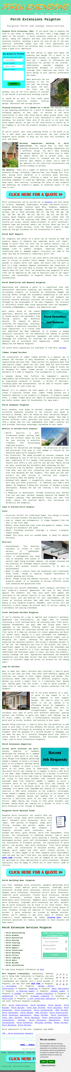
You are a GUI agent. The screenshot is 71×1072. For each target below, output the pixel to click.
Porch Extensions (23, 1010)
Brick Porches (24, 1025)
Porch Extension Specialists (16, 1015)
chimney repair (58, 991)
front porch (62, 622)
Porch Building (38, 1005)
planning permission (19, 110)
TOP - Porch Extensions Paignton (17, 1033)
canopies (49, 410)
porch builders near (35, 779)
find (9, 885)
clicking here (54, 917)
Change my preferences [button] (48, 1065)
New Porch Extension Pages (16, 1052)
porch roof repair (58, 241)
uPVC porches (17, 823)
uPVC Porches (61, 1010)
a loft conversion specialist (41, 999)
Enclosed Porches (43, 1023)
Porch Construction (18, 1005)
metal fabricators (60, 989)
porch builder (18, 137)
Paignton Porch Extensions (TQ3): (18, 31)
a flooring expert (25, 991)
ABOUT (48, 14)
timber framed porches (32, 370)
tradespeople (8, 981)
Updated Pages (31, 1052)
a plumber (16, 994)
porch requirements (60, 853)
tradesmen (35, 1001)
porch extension (38, 36)
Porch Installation (43, 1010)
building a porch (31, 41)
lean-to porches (22, 838)
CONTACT (55, 14)
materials (36, 79)
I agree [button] (43, 1061)
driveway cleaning (40, 996)
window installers (44, 994)
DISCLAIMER (64, 14)
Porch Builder (18, 1008)
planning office (40, 132)
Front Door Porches (36, 1008)
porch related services (52, 850)
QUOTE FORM (7, 858)
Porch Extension (24, 1023)
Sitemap (3, 1052)
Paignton (49, 202)
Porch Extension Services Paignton (27, 927)
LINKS (42, 14)
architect (59, 68)
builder (42, 58)
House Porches (41, 1015)
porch (35, 287)
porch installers (36, 217)
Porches (62, 348)
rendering (32, 989)
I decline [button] (51, 1061)
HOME (36, 14)
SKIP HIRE (35, 984)
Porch (4, 202)
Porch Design (54, 1005)
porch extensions (59, 222)
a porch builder (42, 981)
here (42, 969)
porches (65, 334)
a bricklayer (9, 986)
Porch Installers (10, 1013)
